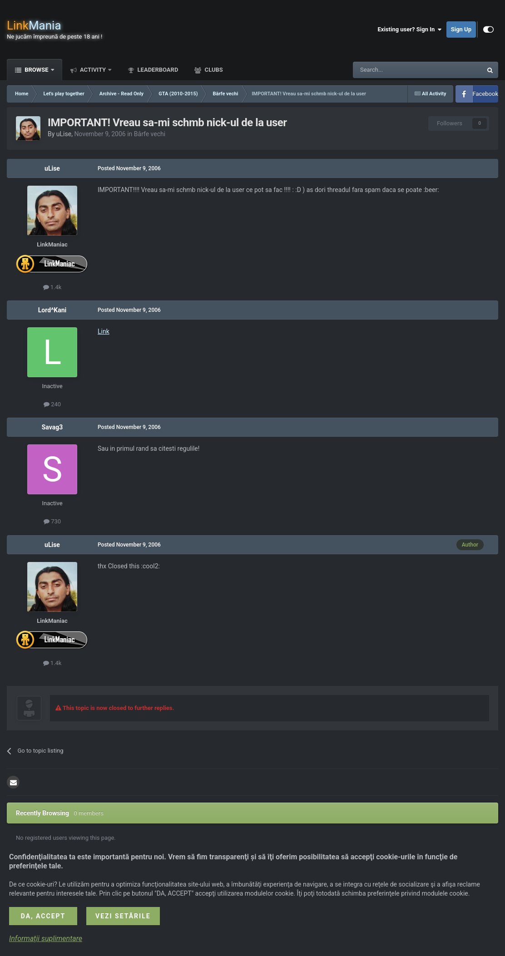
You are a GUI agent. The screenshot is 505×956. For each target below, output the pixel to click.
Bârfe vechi (149, 134)
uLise (63, 134)
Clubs (213, 69)
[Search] (396, 70)
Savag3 (52, 427)
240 (52, 404)
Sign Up (461, 29)
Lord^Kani (52, 310)
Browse (36, 69)
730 (52, 521)
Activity (93, 69)
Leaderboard (157, 69)
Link (103, 331)
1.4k (52, 287)
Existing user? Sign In (410, 29)
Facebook (485, 93)
